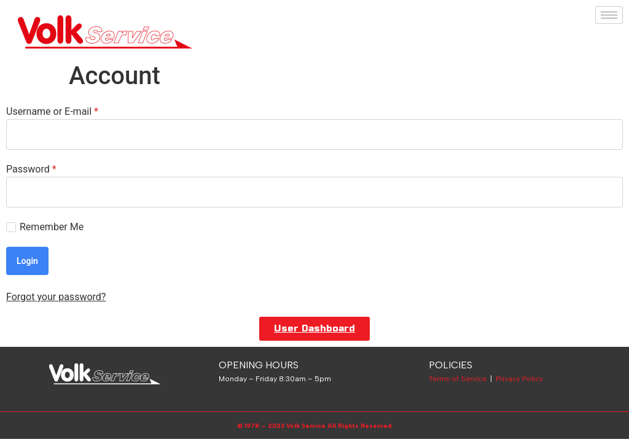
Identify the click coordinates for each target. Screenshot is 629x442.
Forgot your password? (56, 297)
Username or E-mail (52, 112)
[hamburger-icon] (609, 15)
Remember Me (45, 227)
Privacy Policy (519, 378)
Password (31, 169)
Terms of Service (457, 378)
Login (27, 261)
